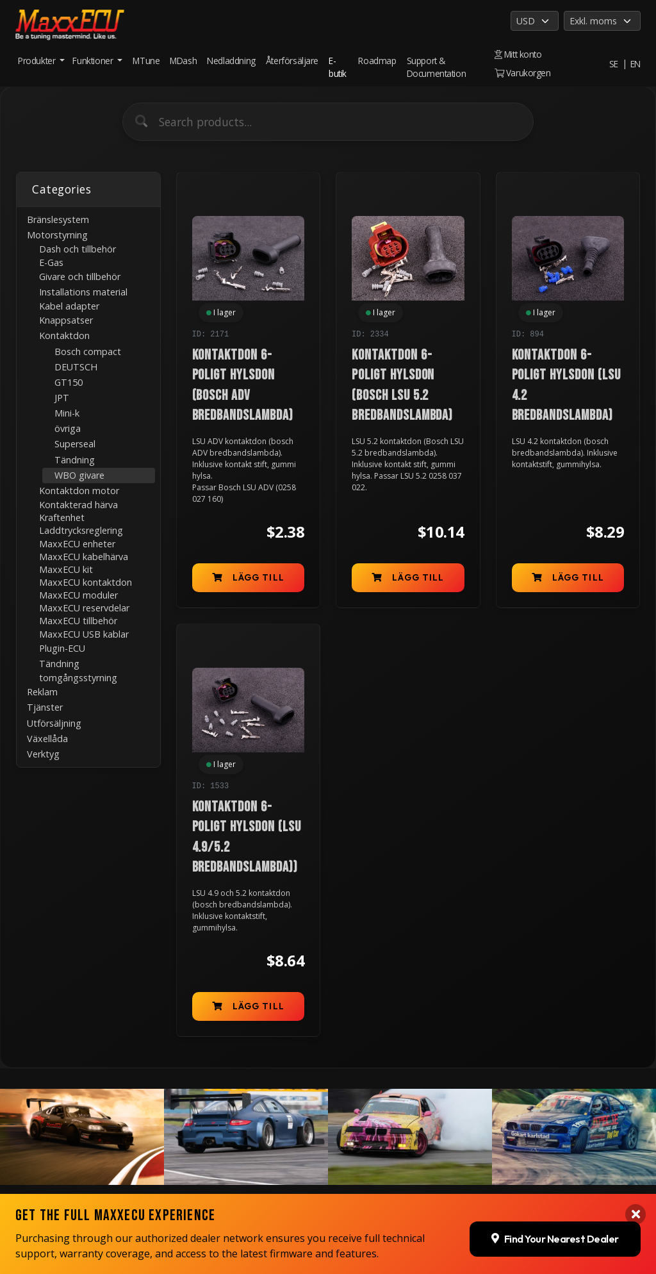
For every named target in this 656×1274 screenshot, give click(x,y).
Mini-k (66, 413)
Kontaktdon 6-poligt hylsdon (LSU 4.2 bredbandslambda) (566, 385)
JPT (61, 398)
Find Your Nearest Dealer (555, 1121)
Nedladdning (231, 60)
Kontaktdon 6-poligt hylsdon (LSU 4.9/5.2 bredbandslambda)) (246, 837)
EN (635, 64)
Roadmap (377, 60)
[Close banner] (635, 1098)
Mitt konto (518, 54)
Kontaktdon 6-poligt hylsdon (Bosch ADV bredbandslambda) (242, 385)
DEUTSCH (75, 367)
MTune (146, 60)
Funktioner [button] (93, 60)
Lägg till (248, 577)
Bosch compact (87, 351)
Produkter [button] (38, 60)
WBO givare (79, 475)
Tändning (74, 460)
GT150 (68, 382)
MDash (183, 60)
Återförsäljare (292, 60)
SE (613, 64)
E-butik (338, 66)
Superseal (74, 444)
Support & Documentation (436, 66)
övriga (67, 428)
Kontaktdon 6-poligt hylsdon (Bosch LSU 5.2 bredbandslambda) (402, 385)
